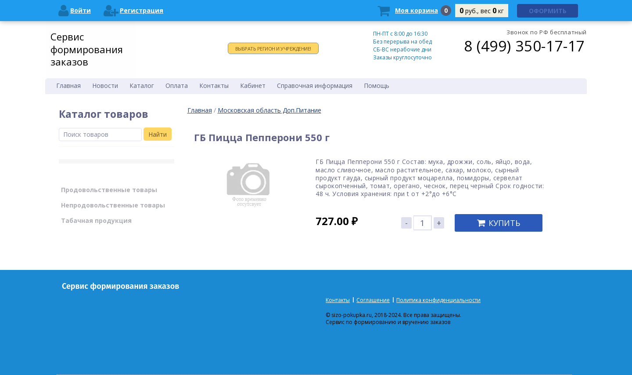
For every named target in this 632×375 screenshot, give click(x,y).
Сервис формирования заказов (86, 49)
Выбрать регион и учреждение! (273, 48)
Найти (157, 134)
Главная (199, 110)
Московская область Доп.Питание (269, 110)
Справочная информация (314, 85)
